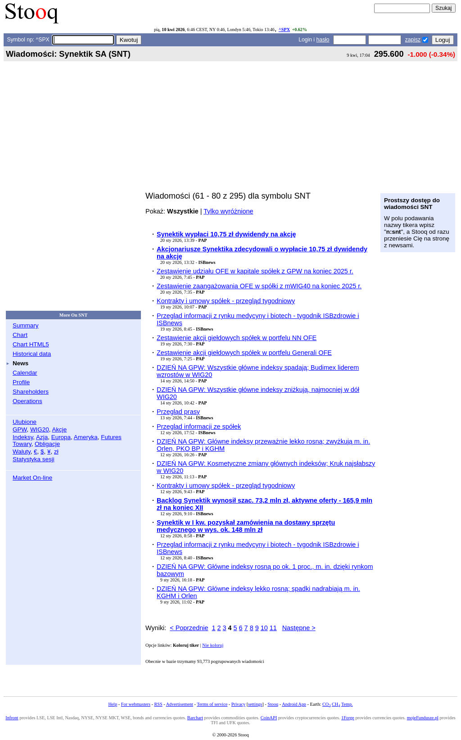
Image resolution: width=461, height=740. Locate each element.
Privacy (238, 704)
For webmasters (135, 704)
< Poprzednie (189, 627)
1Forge (347, 717)
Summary (26, 325)
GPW (20, 429)
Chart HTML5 (31, 344)
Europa (61, 437)
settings (255, 704)
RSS (158, 704)
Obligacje (47, 443)
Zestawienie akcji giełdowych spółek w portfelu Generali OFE (244, 352)
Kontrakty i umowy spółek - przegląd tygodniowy (226, 300)
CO (326, 704)
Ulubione (24, 421)
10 (264, 627)
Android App (294, 704)
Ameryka (86, 437)
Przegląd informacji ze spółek (199, 426)
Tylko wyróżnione (228, 211)
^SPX (284, 29)
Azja (42, 437)
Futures (111, 437)
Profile (21, 382)
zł (56, 451)
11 (273, 627)
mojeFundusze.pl (422, 717)
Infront (11, 717)
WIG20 (39, 429)
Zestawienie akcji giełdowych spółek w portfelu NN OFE (236, 337)
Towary (22, 443)
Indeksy (23, 437)
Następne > (299, 627)
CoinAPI (269, 717)
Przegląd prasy (178, 411)
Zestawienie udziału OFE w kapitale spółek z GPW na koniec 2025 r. (255, 271)
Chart (20, 334)
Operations (27, 401)
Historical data (32, 353)
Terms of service (212, 704)
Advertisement (179, 704)
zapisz (412, 39)
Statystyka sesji (33, 459)
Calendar (25, 372)
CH (336, 704)
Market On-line (32, 477)
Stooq (272, 704)
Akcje (59, 429)
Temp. (347, 704)
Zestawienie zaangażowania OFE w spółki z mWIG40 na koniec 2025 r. (259, 286)
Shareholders (31, 391)
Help (112, 704)
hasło (322, 39)
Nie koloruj (212, 645)
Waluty (22, 451)
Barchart (195, 717)
